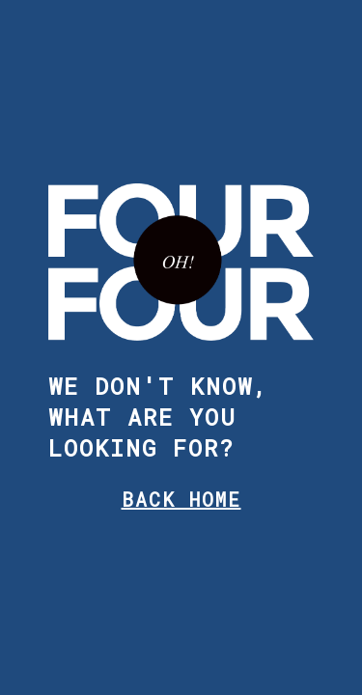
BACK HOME (181, 499)
